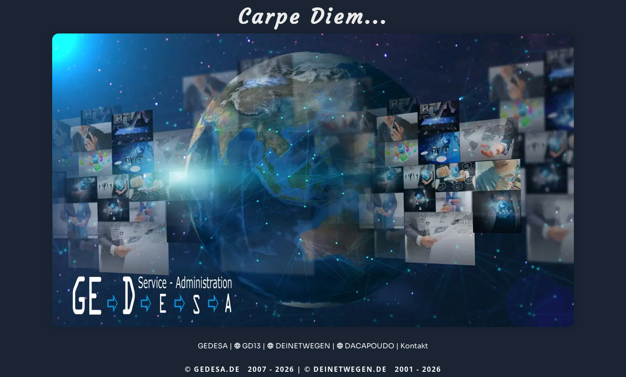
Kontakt (414, 345)
